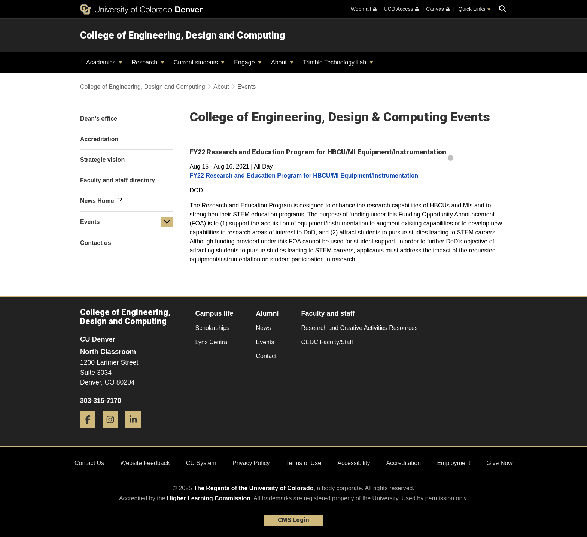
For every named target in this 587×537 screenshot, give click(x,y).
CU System (201, 463)
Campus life (214, 313)
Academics (104, 62)
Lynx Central (212, 342)
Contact (266, 356)
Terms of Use (303, 463)
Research (148, 62)
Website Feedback (145, 463)
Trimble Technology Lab (338, 62)
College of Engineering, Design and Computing (182, 35)
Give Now (500, 463)
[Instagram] (113, 430)
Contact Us (89, 463)
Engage (248, 62)
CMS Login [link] (293, 520)
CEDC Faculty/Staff (327, 342)
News (263, 328)
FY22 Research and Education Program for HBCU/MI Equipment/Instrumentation (304, 175)
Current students (199, 62)
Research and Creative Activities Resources (359, 328)
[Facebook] (90, 430)
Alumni (267, 313)
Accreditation (403, 463)
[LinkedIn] (135, 430)
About (282, 62)
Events (90, 222)
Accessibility (353, 463)
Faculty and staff (328, 313)
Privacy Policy (251, 463)
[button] (167, 222)
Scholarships (212, 328)
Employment (453, 463)
